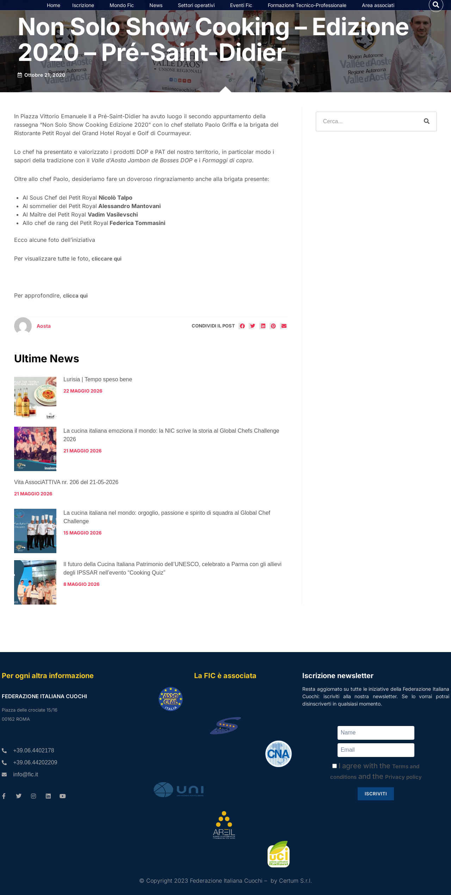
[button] (436, 12)
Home (53, 12)
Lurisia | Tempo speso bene (97, 393)
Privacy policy (403, 777)
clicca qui (75, 310)
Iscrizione (85, 12)
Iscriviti (376, 793)
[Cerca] (427, 135)
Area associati (380, 12)
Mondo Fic (123, 12)
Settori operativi (198, 12)
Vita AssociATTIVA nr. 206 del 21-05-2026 (66, 496)
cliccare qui (106, 272)
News (157, 12)
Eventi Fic (243, 12)
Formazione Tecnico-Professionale (309, 12)
